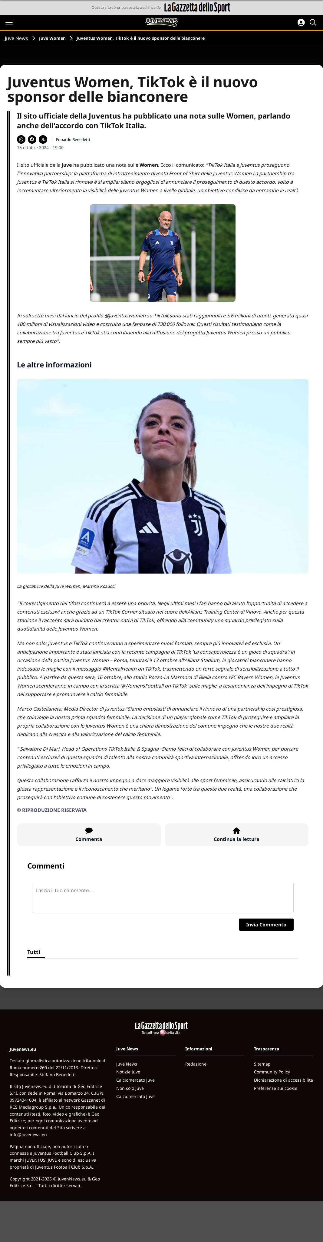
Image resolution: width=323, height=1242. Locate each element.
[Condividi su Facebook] (32, 139)
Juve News (16, 38)
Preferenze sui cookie (275, 1088)
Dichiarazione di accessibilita (283, 1080)
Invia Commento (266, 924)
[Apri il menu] (9, 22)
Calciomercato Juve (135, 1080)
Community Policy (272, 1072)
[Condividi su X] (43, 139)
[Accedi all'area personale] (301, 22)
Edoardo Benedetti (73, 139)
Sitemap (262, 1064)
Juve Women (52, 38)
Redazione (195, 1064)
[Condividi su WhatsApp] (21, 139)
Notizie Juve (128, 1072)
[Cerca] (314, 22)
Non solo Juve (130, 1088)
